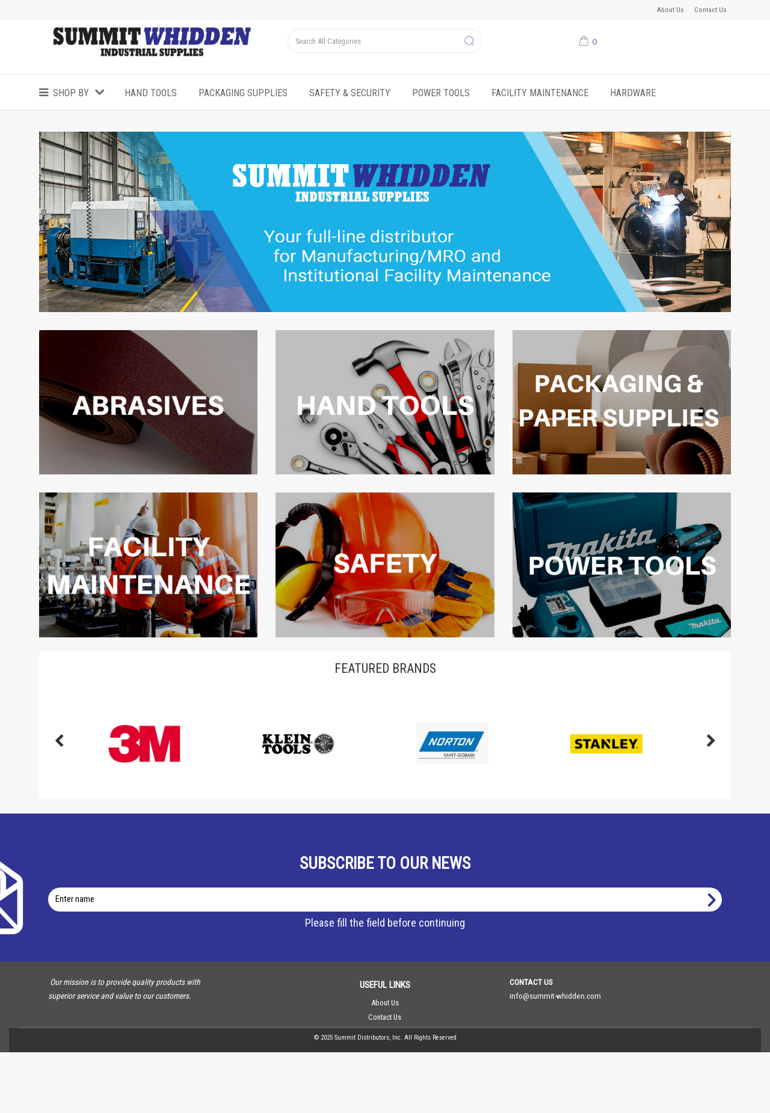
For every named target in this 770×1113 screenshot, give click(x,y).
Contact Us (710, 9)
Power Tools (441, 93)
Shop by (71, 93)
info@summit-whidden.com (555, 996)
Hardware (633, 93)
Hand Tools (151, 93)
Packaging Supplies (243, 93)
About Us (670, 9)
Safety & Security (349, 93)
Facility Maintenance (539, 93)
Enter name (388, 887)
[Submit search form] (469, 41)
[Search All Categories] (385, 41)
